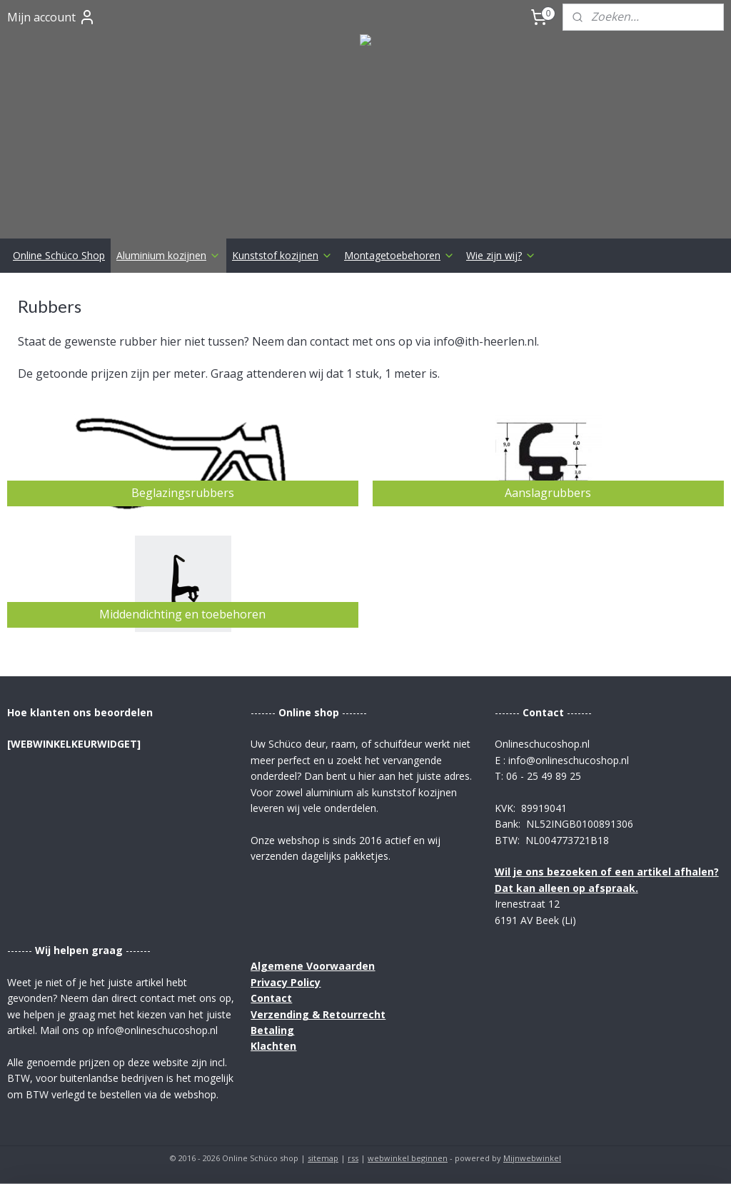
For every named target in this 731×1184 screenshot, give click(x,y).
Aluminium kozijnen (168, 255)
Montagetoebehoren (399, 255)
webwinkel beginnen (408, 1158)
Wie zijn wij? (501, 255)
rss (353, 1158)
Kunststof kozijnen (282, 255)
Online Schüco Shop (59, 255)
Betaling (272, 1030)
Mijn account (51, 17)
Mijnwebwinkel (532, 1158)
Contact (271, 998)
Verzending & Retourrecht (318, 1014)
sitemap (323, 1158)
